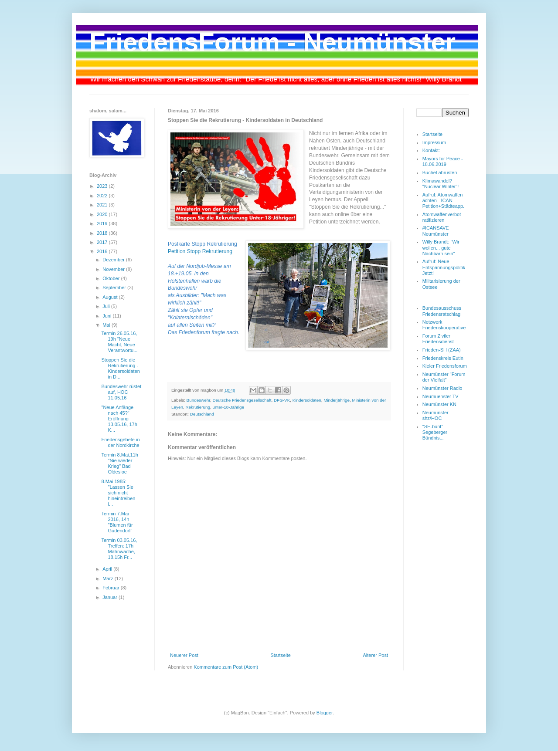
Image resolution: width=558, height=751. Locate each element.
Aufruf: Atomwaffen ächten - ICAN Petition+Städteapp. (443, 200)
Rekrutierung (197, 407)
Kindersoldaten (307, 400)
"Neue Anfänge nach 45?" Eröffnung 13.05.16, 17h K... (119, 419)
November (114, 269)
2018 (103, 233)
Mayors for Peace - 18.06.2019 (442, 161)
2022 (103, 195)
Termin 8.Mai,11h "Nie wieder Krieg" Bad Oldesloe (119, 463)
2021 (103, 204)
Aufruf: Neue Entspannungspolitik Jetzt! (443, 267)
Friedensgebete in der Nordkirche (120, 442)
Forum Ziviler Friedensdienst (438, 338)
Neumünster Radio (442, 388)
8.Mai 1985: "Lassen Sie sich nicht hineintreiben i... (118, 493)
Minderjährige (336, 400)
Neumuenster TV (440, 396)
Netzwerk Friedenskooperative (444, 324)
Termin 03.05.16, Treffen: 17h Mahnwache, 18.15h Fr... (119, 549)
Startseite (280, 655)
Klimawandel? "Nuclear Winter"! (440, 183)
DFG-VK (282, 400)
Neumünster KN (439, 404)
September (114, 287)
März (108, 578)
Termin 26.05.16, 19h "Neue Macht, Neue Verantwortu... (119, 342)
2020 (103, 214)
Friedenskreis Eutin (442, 358)
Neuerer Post (184, 655)
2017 (103, 242)
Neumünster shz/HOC (435, 415)
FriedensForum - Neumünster (272, 42)
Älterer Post (375, 655)
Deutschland (202, 414)
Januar (110, 597)
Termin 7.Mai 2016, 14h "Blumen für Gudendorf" (117, 522)
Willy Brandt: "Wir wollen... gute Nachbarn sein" (440, 247)
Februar (111, 587)
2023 (103, 186)
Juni (107, 315)
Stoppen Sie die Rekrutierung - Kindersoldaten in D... (120, 368)
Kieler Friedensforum (444, 366)
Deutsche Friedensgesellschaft (241, 400)
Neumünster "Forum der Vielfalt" (444, 377)
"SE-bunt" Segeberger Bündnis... (435, 432)
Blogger (324, 712)
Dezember (114, 259)
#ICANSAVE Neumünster (435, 230)
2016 (103, 251)
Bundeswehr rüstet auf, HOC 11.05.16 (121, 392)
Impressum (434, 142)
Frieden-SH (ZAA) (441, 349)
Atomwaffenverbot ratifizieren (441, 217)
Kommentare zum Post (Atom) (226, 667)
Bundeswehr (198, 400)
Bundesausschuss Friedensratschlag (441, 310)
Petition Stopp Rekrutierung (200, 251)
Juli (106, 306)
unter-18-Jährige (228, 407)
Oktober (111, 278)
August (110, 297)
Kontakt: (431, 150)
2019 (103, 223)
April (107, 569)
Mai (107, 325)
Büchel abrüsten (439, 172)
